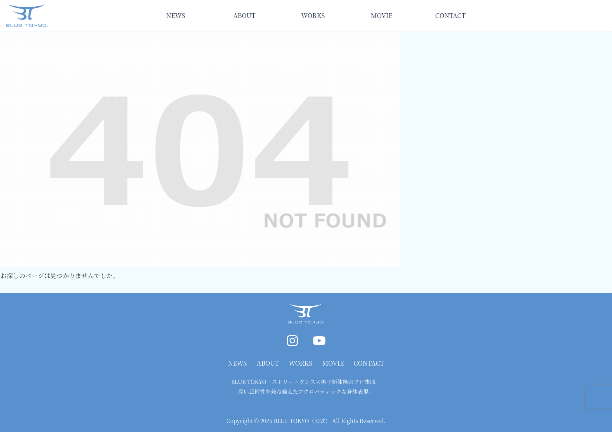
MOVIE (333, 363)
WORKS (300, 363)
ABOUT (268, 363)
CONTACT (369, 363)
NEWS (237, 363)
